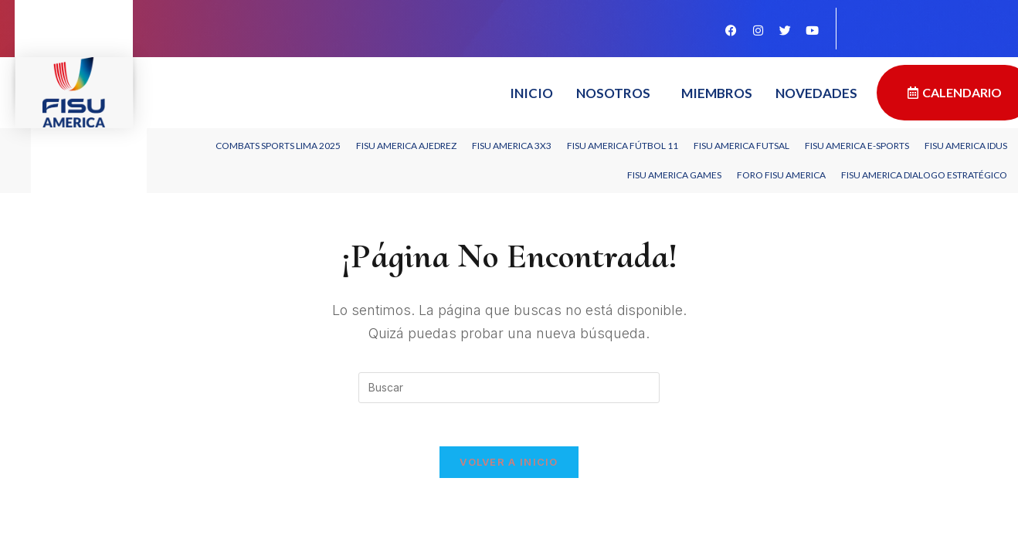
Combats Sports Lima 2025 (278, 145)
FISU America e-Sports (857, 145)
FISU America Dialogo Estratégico (924, 175)
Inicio (531, 93)
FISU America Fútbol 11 (622, 145)
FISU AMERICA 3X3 (511, 145)
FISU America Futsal (741, 145)
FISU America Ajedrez (406, 145)
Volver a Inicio (509, 465)
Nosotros (613, 93)
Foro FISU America (781, 175)
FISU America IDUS (966, 145)
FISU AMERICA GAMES (674, 175)
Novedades (816, 93)
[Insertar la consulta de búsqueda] (509, 387)
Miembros (716, 93)
